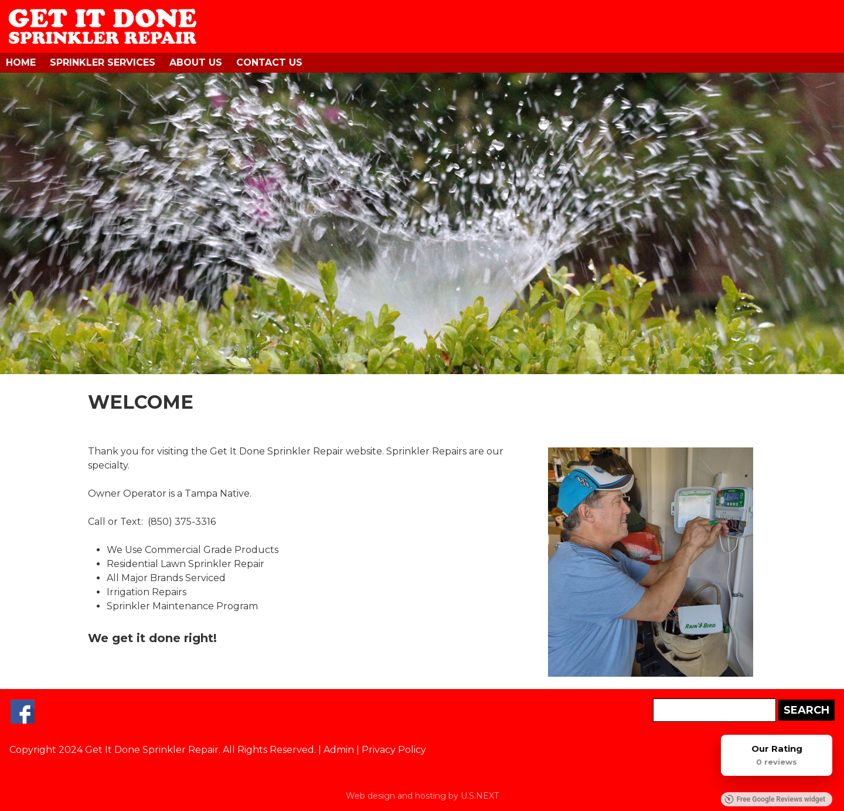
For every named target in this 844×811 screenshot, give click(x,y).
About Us (195, 62)
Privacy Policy (394, 749)
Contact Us (269, 62)
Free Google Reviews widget (774, 799)
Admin (339, 749)
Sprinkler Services (102, 62)
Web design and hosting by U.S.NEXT (422, 795)
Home (21, 62)
